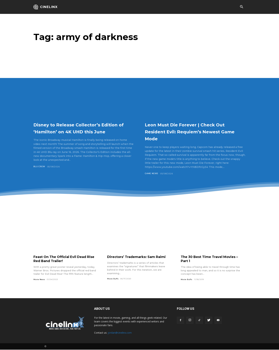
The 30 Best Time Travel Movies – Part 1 (212, 259)
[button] (241, 7)
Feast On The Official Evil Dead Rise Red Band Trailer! (62, 259)
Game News (152, 173)
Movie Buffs (113, 279)
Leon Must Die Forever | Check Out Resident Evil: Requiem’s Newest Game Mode (193, 131)
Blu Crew (39, 173)
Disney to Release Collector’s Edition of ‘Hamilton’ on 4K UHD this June (78, 131)
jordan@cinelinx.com (120, 333)
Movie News (39, 279)
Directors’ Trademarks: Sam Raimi (139, 257)
